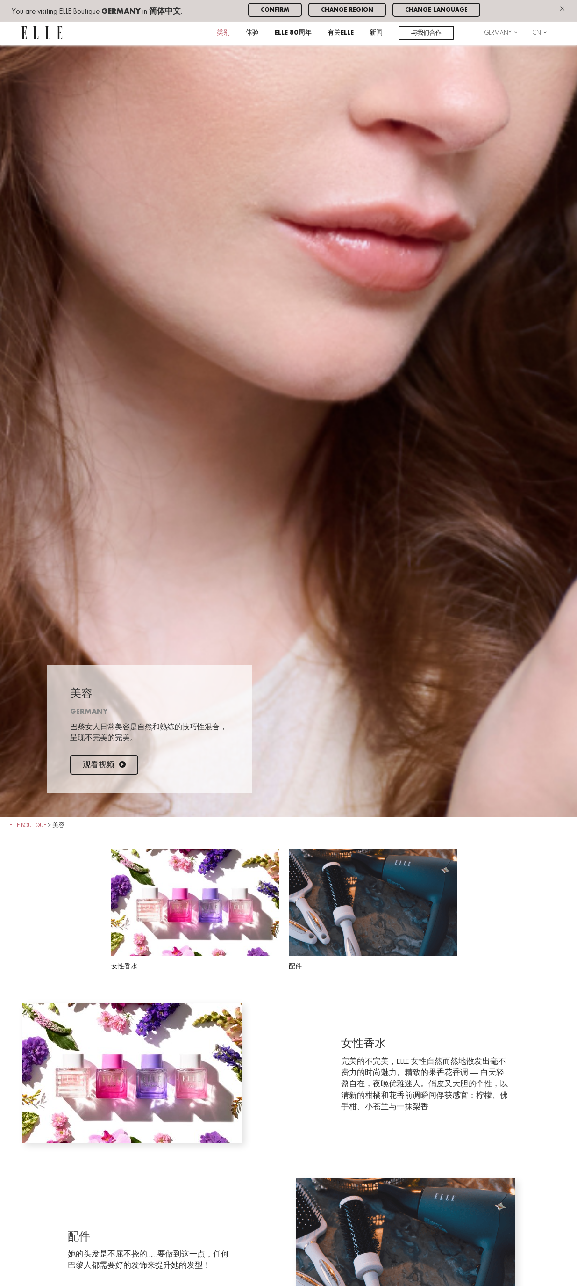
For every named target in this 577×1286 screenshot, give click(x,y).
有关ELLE (341, 33)
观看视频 (104, 765)
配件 (373, 909)
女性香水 (195, 909)
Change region (347, 10)
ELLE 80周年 (293, 33)
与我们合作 (426, 33)
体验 (252, 33)
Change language (436, 10)
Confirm (275, 10)
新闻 (376, 33)
